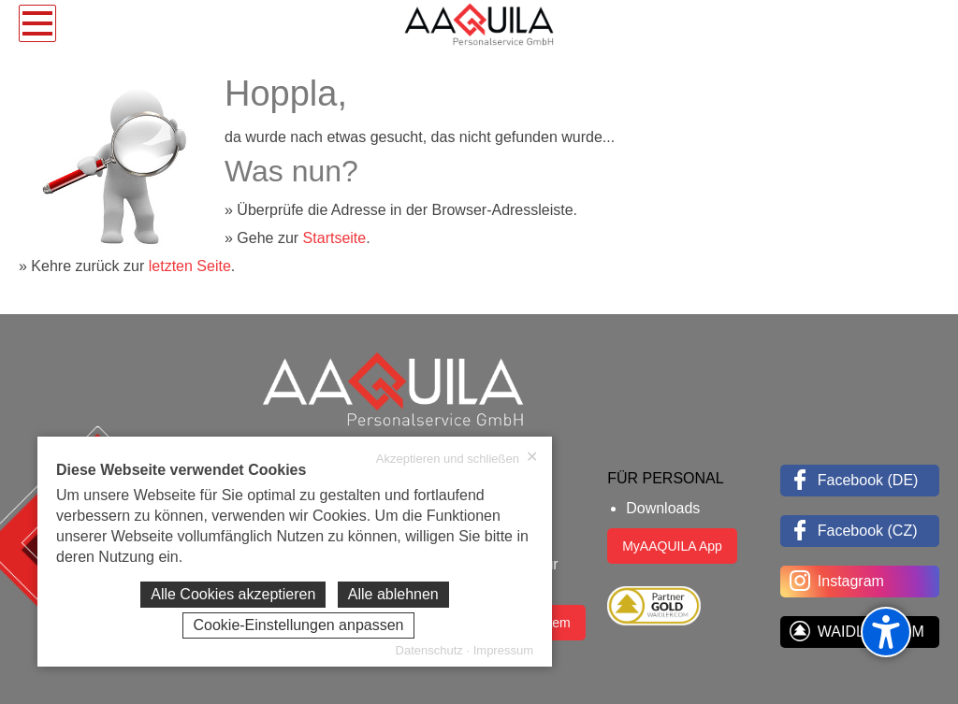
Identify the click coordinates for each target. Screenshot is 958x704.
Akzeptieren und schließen (457, 458)
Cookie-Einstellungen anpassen (298, 625)
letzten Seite (190, 266)
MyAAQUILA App (672, 546)
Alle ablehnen (393, 594)
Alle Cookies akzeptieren (233, 594)
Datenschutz (429, 650)
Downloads (663, 508)
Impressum (503, 650)
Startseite (335, 238)
